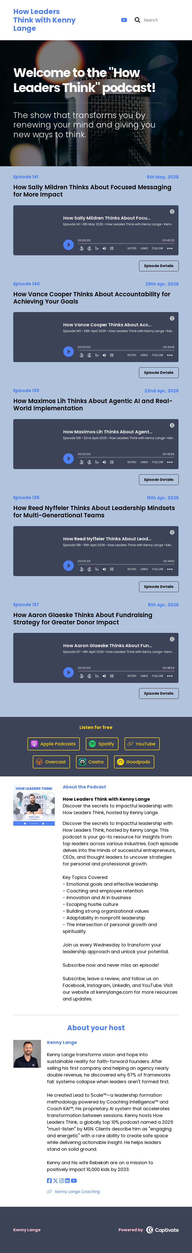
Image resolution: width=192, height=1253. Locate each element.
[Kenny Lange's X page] (55, 1181)
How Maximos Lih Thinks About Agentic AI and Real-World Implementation (92, 404)
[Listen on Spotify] (102, 743)
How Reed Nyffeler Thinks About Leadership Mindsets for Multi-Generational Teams (94, 511)
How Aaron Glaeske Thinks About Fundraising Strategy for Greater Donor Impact (82, 618)
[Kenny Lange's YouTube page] (74, 1181)
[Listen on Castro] (92, 761)
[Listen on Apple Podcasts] (54, 743)
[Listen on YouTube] (142, 743)
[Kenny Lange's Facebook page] (49, 1181)
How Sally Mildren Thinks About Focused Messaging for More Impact (92, 191)
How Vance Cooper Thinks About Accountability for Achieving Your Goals (91, 298)
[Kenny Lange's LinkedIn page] (67, 1181)
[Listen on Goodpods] (134, 761)
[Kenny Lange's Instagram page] (61, 1181)
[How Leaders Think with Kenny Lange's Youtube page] (124, 20)
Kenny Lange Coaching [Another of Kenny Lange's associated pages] (73, 1191)
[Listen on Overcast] (51, 761)
